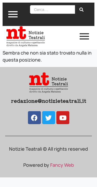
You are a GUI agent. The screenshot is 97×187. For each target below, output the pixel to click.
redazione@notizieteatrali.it (48, 100)
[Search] (52, 9)
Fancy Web (62, 165)
